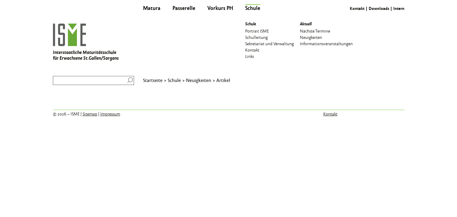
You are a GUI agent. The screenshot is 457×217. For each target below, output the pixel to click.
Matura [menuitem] (151, 7)
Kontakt (357, 8)
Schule (174, 80)
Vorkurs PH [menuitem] (220, 7)
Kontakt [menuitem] (252, 49)
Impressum (110, 114)
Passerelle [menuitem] (183, 7)
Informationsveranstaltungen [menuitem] (326, 43)
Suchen (129, 80)
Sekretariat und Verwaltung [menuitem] (269, 43)
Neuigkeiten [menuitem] (311, 37)
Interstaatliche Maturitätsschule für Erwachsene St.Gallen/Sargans (86, 42)
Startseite (153, 80)
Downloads (379, 8)
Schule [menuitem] (252, 7)
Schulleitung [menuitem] (256, 37)
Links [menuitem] (249, 56)
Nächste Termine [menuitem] (315, 30)
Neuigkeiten (198, 80)
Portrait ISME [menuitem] (257, 30)
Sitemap (90, 114)
